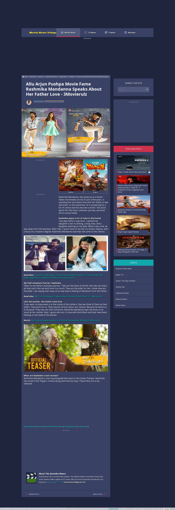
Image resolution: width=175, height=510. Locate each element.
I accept (166, 509)
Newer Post (32, 494)
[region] (87, 14)
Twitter (59, 482)
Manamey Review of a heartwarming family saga (132, 211)
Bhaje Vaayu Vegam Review (128, 232)
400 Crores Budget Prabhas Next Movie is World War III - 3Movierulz (68, 296)
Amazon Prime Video (124, 268)
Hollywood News (122, 293)
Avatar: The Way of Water (126, 281)
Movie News (120, 305)
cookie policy (113, 509)
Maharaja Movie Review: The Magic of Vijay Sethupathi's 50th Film (132, 251)
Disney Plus (120, 287)
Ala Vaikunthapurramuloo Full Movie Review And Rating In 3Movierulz (65, 320)
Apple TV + (120, 275)
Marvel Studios (121, 299)
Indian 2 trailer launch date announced (132, 172)
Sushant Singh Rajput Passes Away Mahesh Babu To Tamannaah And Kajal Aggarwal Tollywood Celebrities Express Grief (63, 276)
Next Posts (99, 494)
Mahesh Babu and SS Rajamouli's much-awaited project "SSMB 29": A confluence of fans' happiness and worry (132, 188)
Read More (50, 482)
